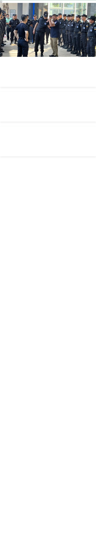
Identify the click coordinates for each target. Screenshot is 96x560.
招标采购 (14, 479)
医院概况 (14, 462)
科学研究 (14, 470)
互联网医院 (59, 470)
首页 (23, 57)
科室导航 (81, 462)
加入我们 (37, 479)
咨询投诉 (59, 479)
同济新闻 (54, 57)
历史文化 (81, 470)
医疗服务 (37, 462)
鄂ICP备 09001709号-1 (77, 539)
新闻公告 (37, 57)
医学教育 (37, 470)
